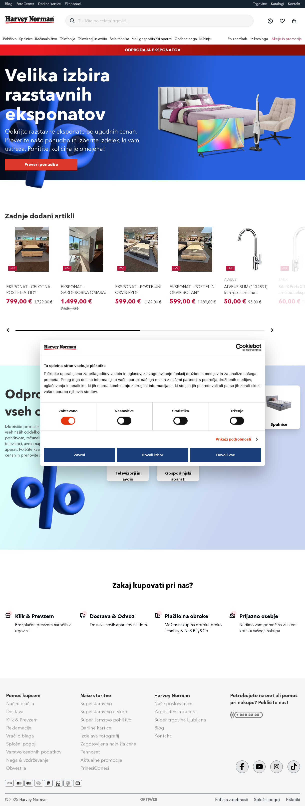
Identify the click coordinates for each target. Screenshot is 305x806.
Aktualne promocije (101, 760)
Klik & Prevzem (22, 720)
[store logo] (30, 20)
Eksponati (73, 4)
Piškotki (293, 799)
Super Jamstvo (96, 703)
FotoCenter (25, 4)
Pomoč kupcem (23, 695)
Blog (8, 4)
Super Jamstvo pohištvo (105, 720)
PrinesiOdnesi (94, 768)
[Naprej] (272, 330)
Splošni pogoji (21, 744)
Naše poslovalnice (173, 703)
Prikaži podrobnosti (233, 439)
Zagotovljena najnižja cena (108, 744)
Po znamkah (237, 39)
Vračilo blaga (20, 736)
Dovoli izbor (152, 455)
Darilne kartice (49, 4)
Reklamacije (18, 728)
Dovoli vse (225, 455)
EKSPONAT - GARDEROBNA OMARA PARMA (83, 292)
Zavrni (79, 455)
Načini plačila (20, 703)
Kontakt (294, 4)
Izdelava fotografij (99, 736)
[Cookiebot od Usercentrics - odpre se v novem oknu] (239, 347)
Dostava (14, 711)
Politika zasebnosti (231, 799)
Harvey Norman (172, 695)
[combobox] (163, 21)
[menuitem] (10, 39)
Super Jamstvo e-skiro (103, 711)
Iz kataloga (259, 39)
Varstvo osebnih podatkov (33, 752)
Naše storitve (95, 695)
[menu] (152, 39)
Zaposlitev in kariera (175, 711)
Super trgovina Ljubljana (180, 720)
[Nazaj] (8, 330)
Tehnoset (90, 752)
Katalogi (277, 4)
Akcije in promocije (287, 39)
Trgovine (260, 4)
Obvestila (16, 768)
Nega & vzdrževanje (27, 760)
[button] (270, 21)
